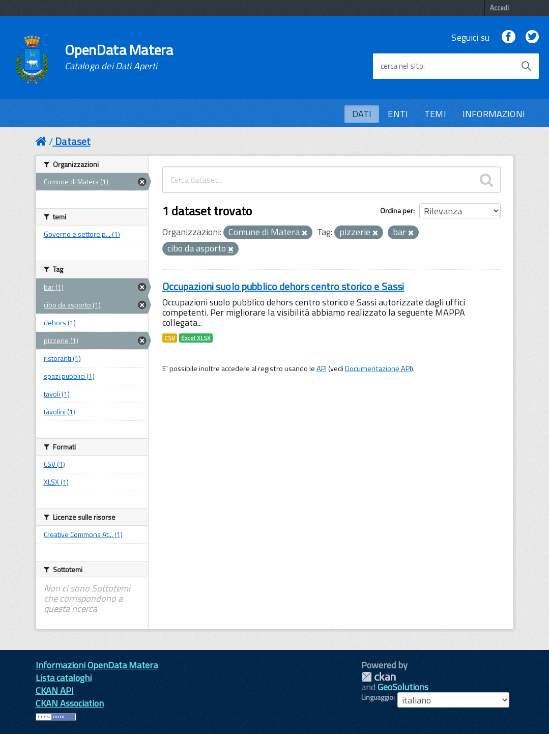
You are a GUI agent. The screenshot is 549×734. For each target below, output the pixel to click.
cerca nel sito (402, 66)
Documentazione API (378, 368)
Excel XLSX (196, 338)
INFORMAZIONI (494, 114)
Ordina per (396, 210)
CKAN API (55, 690)
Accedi (499, 8)
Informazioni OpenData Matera (97, 665)
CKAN (378, 676)
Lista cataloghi (64, 678)
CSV (169, 338)
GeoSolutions (403, 687)
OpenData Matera (119, 57)
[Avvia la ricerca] (526, 66)
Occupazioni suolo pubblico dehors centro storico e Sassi (283, 286)
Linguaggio (377, 697)
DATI (362, 114)
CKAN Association (70, 703)
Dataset (73, 141)
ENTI (398, 114)
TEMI (435, 114)
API (321, 368)
